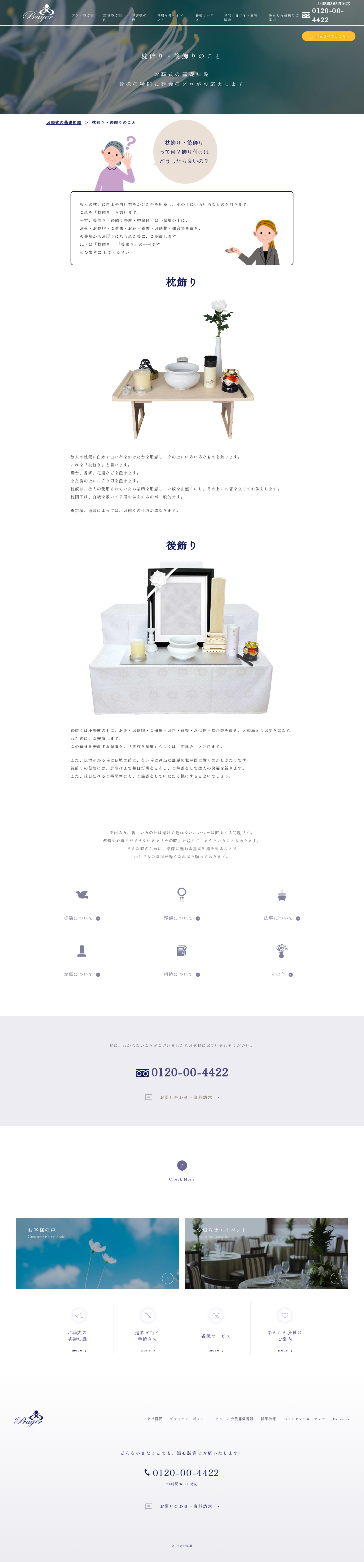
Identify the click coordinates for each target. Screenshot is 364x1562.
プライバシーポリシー (189, 1418)
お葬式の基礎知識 (63, 122)
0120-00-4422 (190, 1071)
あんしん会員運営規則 (234, 1418)
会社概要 (155, 1418)
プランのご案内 (82, 17)
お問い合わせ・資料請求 (179, 1097)
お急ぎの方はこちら (329, 36)
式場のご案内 (112, 17)
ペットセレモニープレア (304, 1418)
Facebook (341, 1418)
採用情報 (268, 1418)
